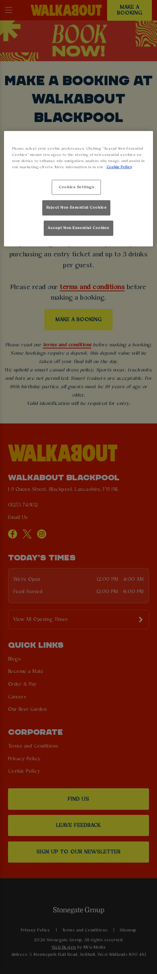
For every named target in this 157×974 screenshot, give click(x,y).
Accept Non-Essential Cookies (78, 228)
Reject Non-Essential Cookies (76, 207)
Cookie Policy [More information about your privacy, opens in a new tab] (119, 167)
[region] (78, 189)
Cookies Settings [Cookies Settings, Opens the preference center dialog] (76, 187)
